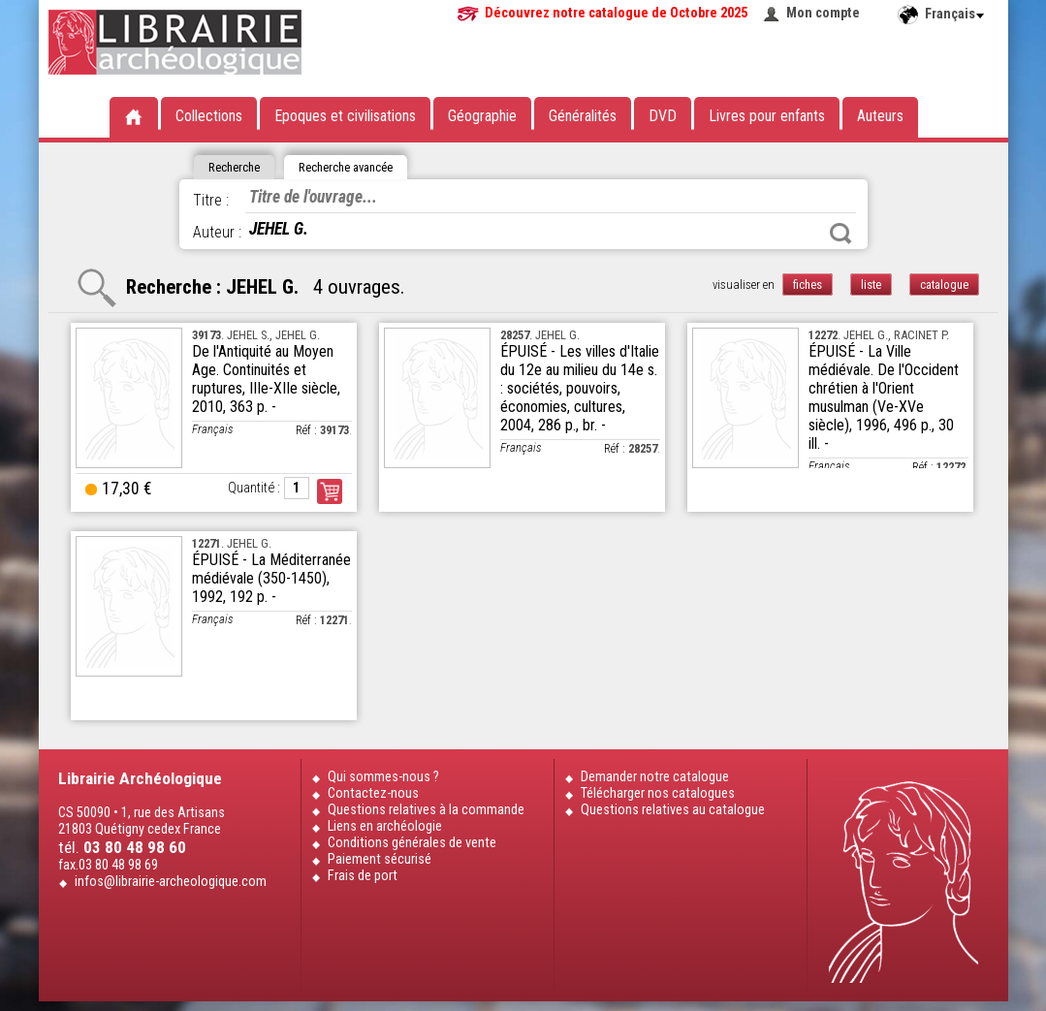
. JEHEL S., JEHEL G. (256, 335)
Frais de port (362, 876)
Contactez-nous (373, 793)
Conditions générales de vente (412, 843)
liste (871, 284)
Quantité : (254, 488)
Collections (208, 116)
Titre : (211, 200)
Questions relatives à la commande (426, 810)
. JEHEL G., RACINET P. (878, 335)
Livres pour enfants (767, 116)
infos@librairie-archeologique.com (171, 881)
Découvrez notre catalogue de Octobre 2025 (616, 13)
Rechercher (840, 233)
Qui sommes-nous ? (383, 777)
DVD (663, 116)
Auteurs (880, 116)
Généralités (583, 116)
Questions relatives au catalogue (673, 810)
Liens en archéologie (385, 826)
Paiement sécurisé (379, 859)
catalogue (944, 284)
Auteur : (217, 232)
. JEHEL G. (540, 335)
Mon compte (823, 13)
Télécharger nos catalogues (658, 793)
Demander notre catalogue (655, 777)
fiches (807, 284)
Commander (329, 491)
